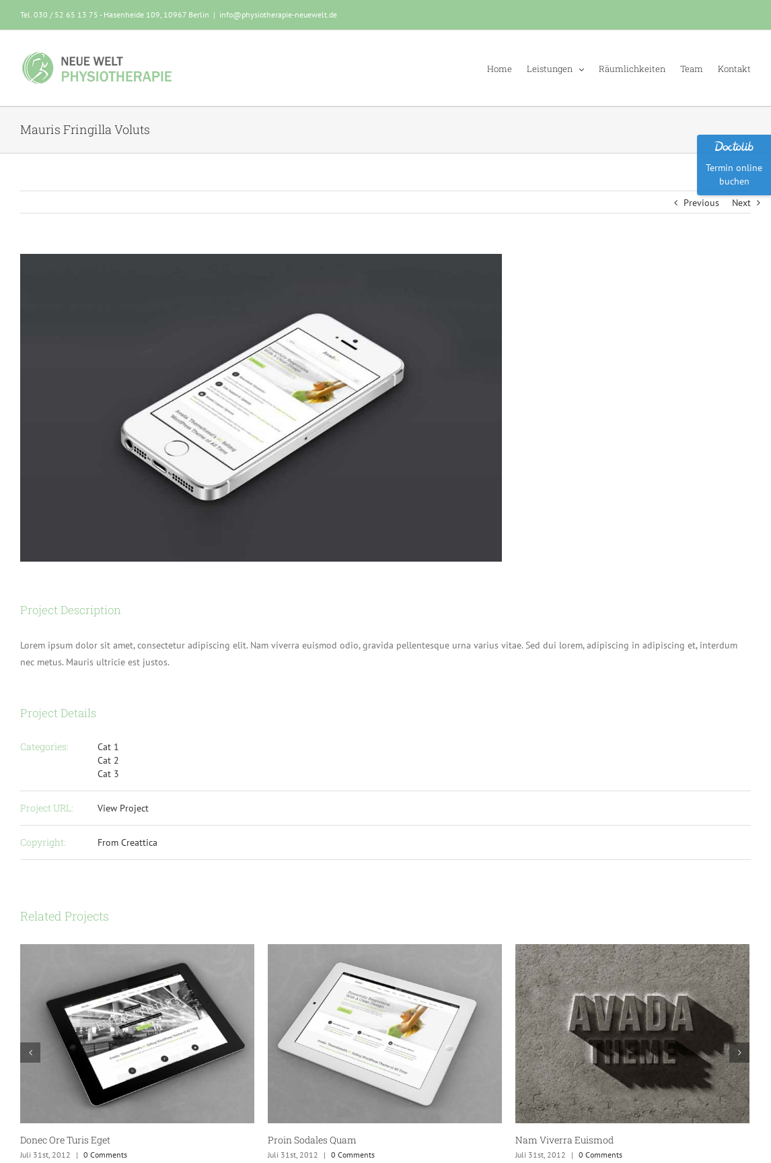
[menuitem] (507, 68)
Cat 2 (108, 760)
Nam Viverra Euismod (564, 1139)
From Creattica (127, 842)
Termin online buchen (734, 174)
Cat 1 (108, 747)
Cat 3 (108, 774)
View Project (123, 808)
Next (741, 203)
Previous (701, 203)
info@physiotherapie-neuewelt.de (278, 14)
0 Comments (105, 1155)
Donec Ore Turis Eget (65, 1139)
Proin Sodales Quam (312, 1139)
